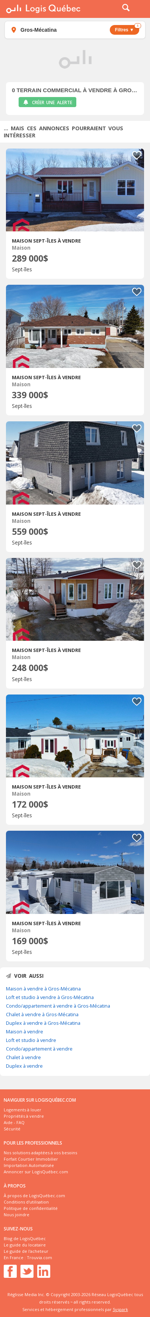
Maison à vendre (24, 1031)
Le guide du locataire (25, 1245)
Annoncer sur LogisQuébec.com (36, 1171)
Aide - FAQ (14, 1122)
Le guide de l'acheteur (26, 1251)
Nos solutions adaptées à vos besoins (40, 1152)
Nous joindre (16, 1214)
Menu (139, 9)
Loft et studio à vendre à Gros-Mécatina (50, 997)
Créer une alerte (47, 102)
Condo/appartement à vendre (39, 1048)
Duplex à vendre (24, 1065)
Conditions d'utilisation (26, 1202)
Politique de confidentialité (31, 1208)
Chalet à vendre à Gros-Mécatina (42, 1014)
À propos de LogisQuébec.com (34, 1195)
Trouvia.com (39, 1257)
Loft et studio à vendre (31, 1040)
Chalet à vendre (23, 1057)
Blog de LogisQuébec (25, 1238)
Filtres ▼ (127, 28)
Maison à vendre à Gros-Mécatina (43, 988)
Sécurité (12, 1129)
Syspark (120, 1309)
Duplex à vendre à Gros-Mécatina (43, 1023)
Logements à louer (22, 1109)
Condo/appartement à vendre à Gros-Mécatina (58, 1005)
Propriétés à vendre (24, 1116)
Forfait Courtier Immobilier (31, 1159)
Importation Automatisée (29, 1165)
